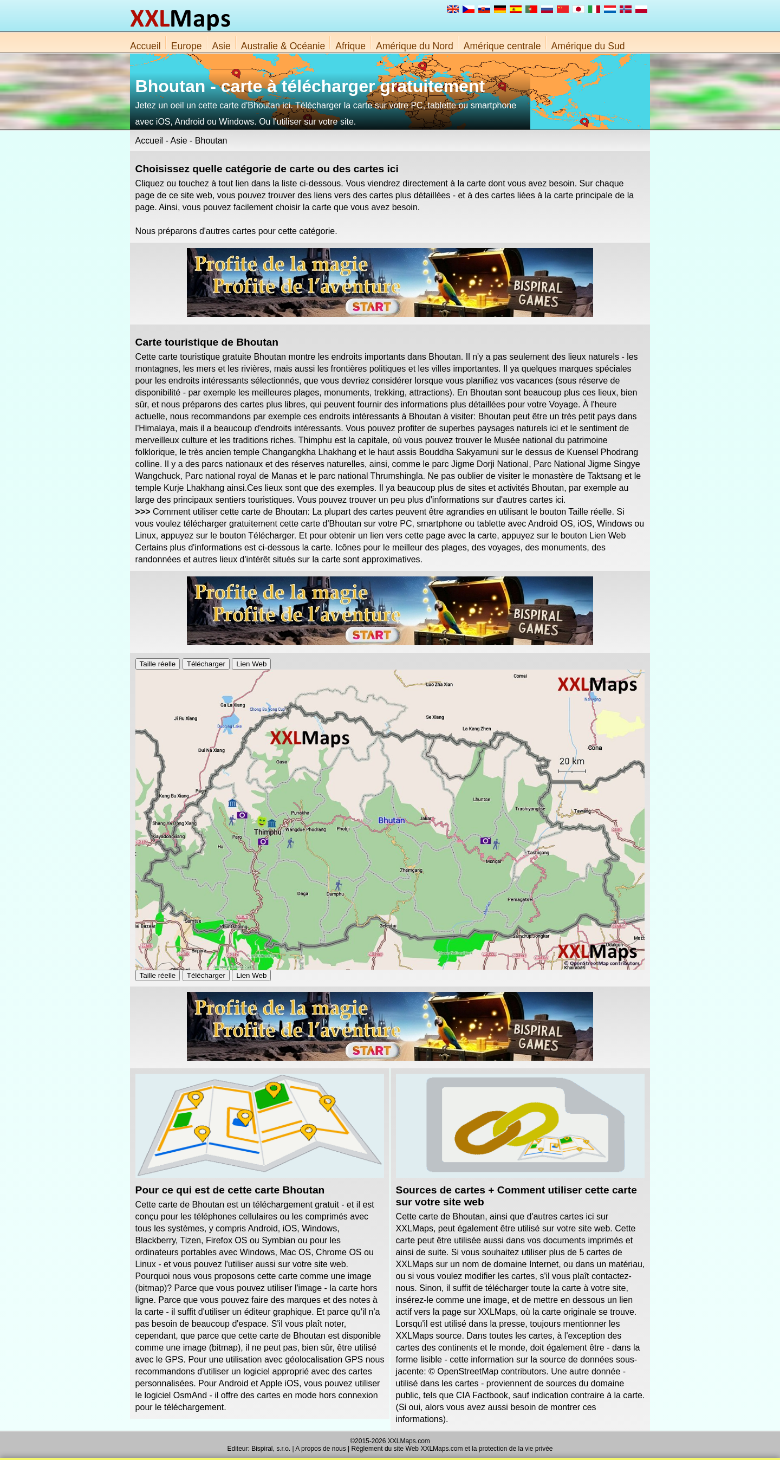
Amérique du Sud (588, 46)
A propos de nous (320, 1448)
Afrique (350, 46)
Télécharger (206, 664)
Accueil (145, 46)
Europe (186, 46)
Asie (221, 46)
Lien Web (251, 664)
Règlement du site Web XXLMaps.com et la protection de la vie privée (452, 1448)
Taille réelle (158, 664)
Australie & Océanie (283, 46)
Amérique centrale (502, 46)
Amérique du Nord (414, 46)
